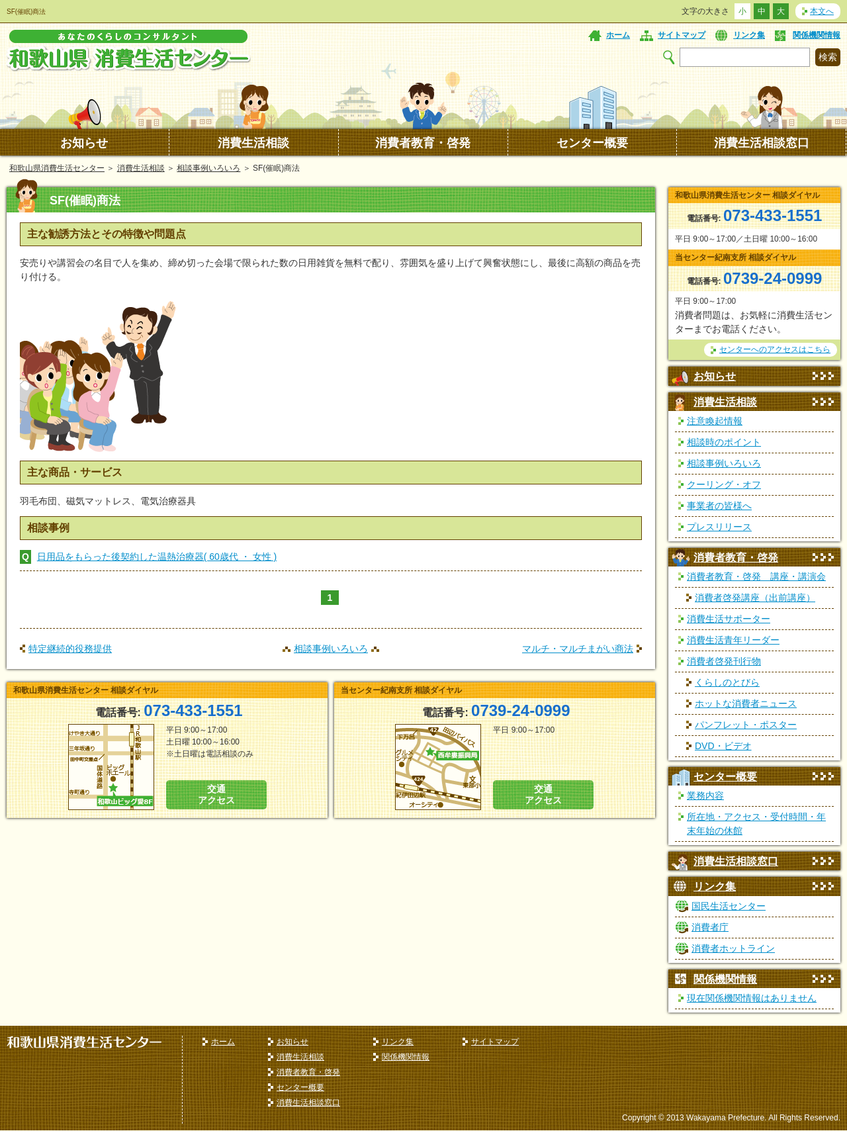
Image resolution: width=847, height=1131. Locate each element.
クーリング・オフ (724, 484)
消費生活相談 (253, 143)
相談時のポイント (724, 442)
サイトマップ (681, 35)
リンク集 (749, 35)
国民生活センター (728, 906)
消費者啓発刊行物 (724, 661)
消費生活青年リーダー (733, 640)
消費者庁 (710, 927)
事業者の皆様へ (719, 505)
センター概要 (592, 143)
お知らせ (84, 143)
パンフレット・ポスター (746, 724)
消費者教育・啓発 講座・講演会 (756, 576)
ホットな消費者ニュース (746, 703)
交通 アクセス (216, 794)
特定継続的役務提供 (70, 648)
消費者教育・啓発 (422, 143)
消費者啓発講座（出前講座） (755, 597)
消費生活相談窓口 (761, 143)
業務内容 (705, 795)
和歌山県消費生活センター (57, 168)
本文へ (822, 11)
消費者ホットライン (733, 948)
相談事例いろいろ (208, 168)
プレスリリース (719, 526)
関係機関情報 (816, 35)
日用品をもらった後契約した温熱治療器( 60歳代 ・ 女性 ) (157, 556)
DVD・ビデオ (723, 746)
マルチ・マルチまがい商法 (577, 648)
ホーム (618, 35)
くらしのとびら (727, 682)
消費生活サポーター (728, 618)
